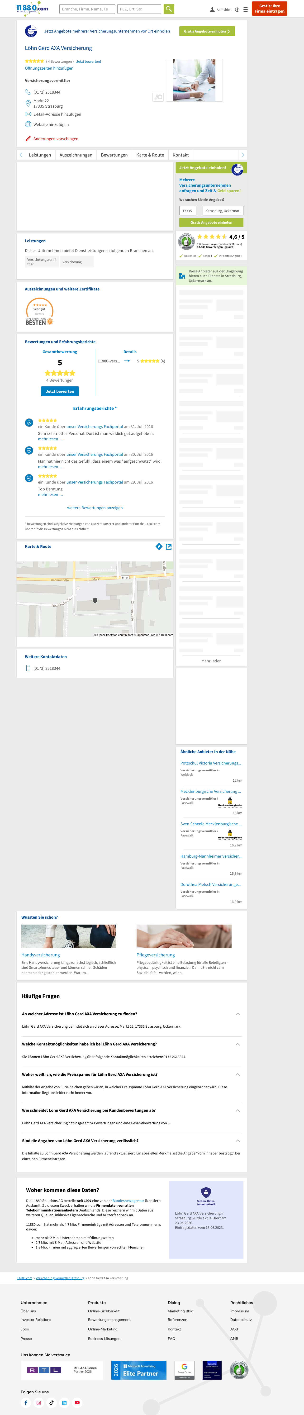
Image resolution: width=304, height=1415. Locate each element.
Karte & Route (150, 155)
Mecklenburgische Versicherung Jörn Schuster (211, 791)
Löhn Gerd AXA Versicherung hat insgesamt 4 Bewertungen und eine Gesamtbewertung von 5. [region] (96, 1123)
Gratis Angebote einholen (207, 31)
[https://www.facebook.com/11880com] (26, 1403)
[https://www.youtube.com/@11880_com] (77, 1403)
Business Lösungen (104, 1338)
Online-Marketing (103, 1329)
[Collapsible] (238, 1014)
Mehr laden (211, 661)
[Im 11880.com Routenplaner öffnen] (159, 545)
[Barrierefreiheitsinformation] (239, 9)
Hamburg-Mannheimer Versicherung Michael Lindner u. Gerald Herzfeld (211, 856)
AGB (234, 1329)
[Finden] (169, 9)
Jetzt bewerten (60, 391)
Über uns (28, 1311)
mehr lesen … (50, 439)
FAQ (171, 1338)
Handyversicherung (40, 955)
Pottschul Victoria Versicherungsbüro (211, 763)
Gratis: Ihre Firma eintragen (270, 8)
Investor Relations (36, 1319)
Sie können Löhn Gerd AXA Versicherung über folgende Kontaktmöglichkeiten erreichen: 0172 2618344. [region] (104, 1056)
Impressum (239, 1311)
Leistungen (40, 155)
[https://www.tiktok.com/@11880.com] (51, 1403)
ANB (234, 1338)
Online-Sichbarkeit (104, 1311)
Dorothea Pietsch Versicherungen (210, 884)
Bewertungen (114, 155)
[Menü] (247, 9)
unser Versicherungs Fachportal (94, 426)
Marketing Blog (180, 1311)
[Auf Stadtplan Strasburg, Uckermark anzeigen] (168, 546)
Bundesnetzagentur (128, 1200)
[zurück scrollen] (21, 155)
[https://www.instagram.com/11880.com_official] (38, 1403)
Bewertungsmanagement (109, 1319)
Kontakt (181, 155)
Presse (26, 1338)
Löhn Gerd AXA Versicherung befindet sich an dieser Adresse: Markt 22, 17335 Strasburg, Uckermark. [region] (101, 1026)
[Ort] (139, 9)
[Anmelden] (222, 9)
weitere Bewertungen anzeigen (95, 507)
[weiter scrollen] (243, 155)
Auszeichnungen (76, 155)
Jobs (25, 1329)
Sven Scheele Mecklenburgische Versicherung (211, 823)
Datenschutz (241, 1319)
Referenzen (177, 1319)
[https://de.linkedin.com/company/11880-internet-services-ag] (64, 1403)
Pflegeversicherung (156, 955)
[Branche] (87, 9)
